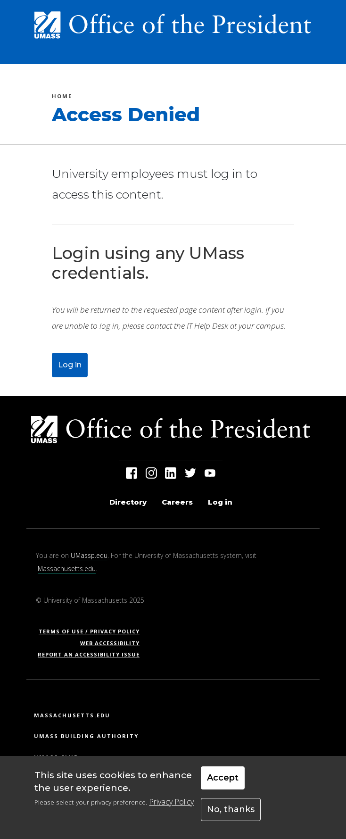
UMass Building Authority (86, 735)
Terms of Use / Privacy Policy (92, 631)
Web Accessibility (110, 643)
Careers (177, 502)
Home (62, 97)
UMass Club (56, 757)
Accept (223, 784)
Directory (128, 502)
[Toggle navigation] (316, 53)
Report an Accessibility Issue (92, 654)
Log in (70, 364)
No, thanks (231, 815)
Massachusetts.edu (67, 568)
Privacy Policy (171, 808)
